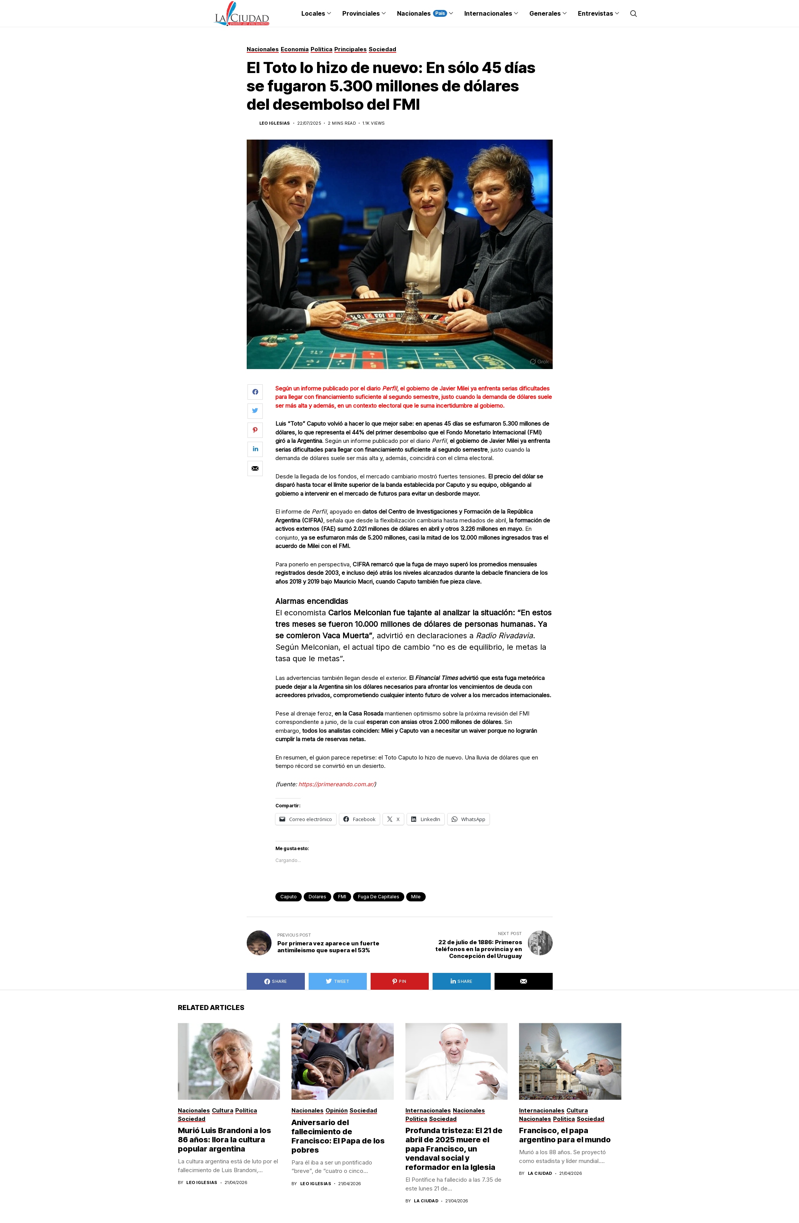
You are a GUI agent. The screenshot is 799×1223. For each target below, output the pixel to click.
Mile (416, 896)
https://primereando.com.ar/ (336, 784)
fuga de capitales (378, 896)
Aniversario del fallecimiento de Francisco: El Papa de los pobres (338, 1136)
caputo (288, 896)
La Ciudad (426, 1201)
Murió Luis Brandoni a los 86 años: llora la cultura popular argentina (224, 1139)
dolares (317, 896)
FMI (342, 896)
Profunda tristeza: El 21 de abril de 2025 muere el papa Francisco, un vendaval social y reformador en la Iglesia (454, 1149)
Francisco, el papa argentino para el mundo (565, 1135)
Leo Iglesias (274, 123)
